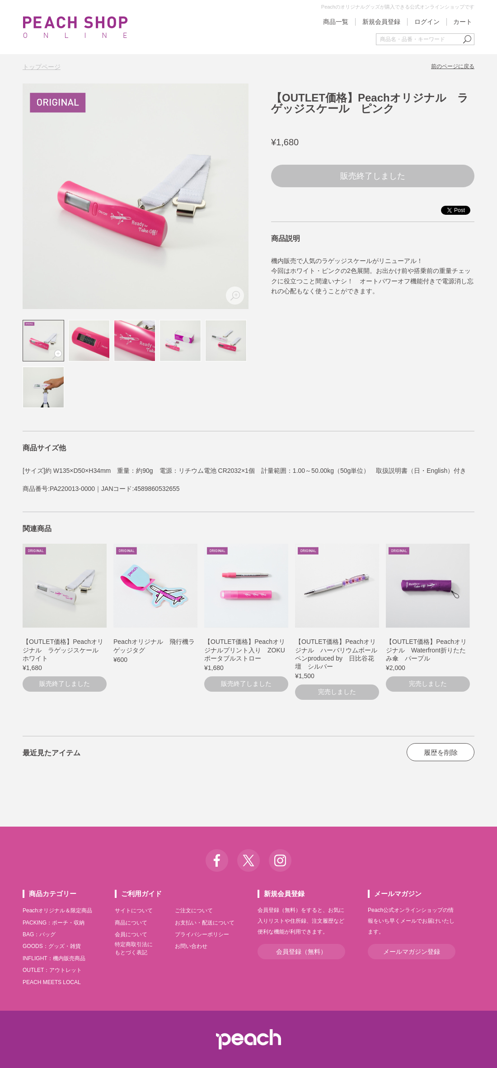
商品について (131, 923)
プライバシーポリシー (202, 934)
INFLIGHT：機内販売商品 (54, 958)
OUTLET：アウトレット (52, 970)
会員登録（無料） (301, 951)
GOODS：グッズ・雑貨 (52, 946)
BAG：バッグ (39, 934)
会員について (131, 934)
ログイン (427, 21)
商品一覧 (335, 21)
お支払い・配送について (204, 923)
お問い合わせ (191, 946)
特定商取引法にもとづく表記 (134, 948)
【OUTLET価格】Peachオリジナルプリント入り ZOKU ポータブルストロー (247, 649)
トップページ (42, 66)
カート (462, 21)
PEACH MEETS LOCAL (52, 982)
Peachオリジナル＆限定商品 (57, 910)
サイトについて (134, 910)
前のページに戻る (452, 66)
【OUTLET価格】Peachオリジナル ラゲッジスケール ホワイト (64, 649)
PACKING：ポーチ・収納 (53, 923)
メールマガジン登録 (411, 951)
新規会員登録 (381, 21)
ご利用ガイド (141, 893)
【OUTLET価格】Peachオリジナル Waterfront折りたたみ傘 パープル (426, 649)
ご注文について (194, 910)
